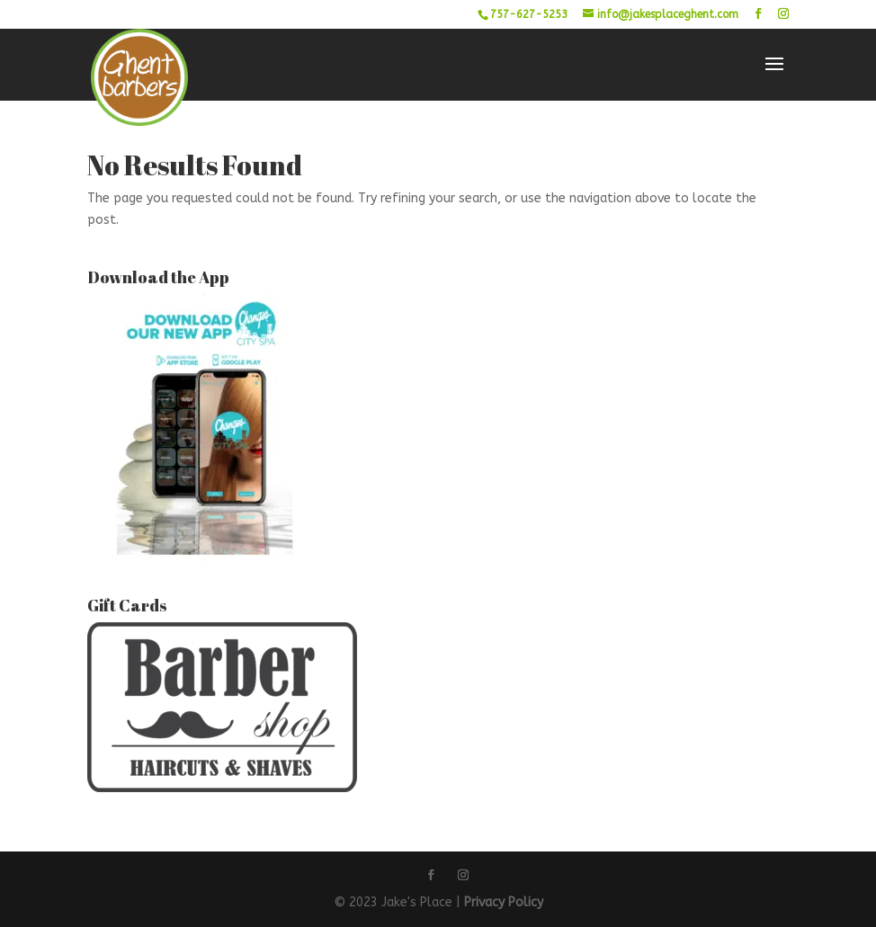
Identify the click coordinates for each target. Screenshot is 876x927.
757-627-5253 (529, 14)
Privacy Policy (503, 902)
